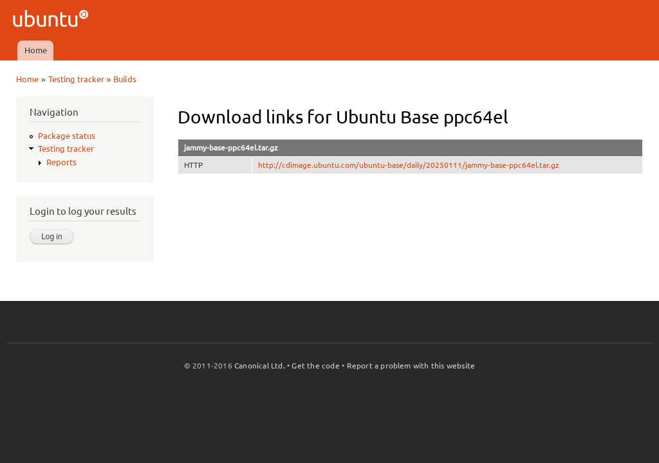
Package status (66, 135)
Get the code (315, 365)
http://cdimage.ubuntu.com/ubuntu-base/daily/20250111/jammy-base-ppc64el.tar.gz (408, 165)
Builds (124, 79)
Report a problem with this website (411, 365)
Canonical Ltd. (259, 365)
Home (35, 50)
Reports (61, 162)
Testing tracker (76, 79)
